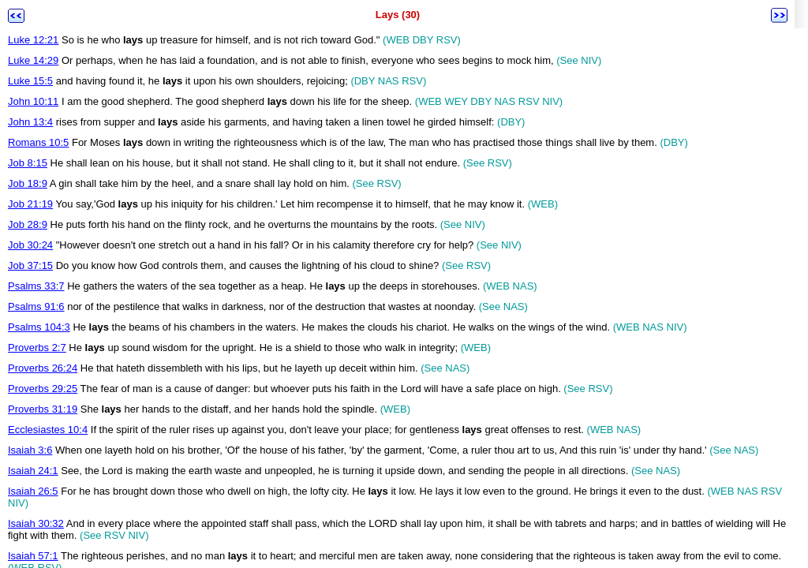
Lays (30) (398, 15)
